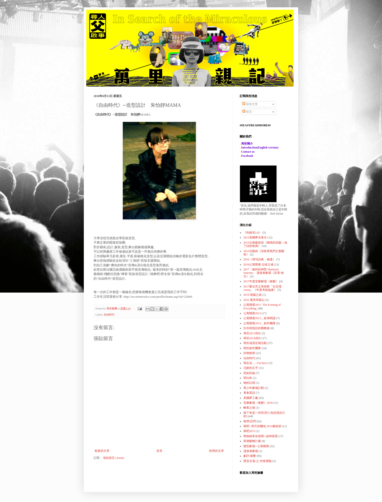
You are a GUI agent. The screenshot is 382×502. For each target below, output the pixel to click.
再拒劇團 (112, 308)
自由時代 (109, 314)
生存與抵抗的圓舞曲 (256, 328)
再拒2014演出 (252, 338)
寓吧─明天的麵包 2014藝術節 (262, 426)
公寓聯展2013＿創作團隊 (259, 323)
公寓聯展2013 (252, 313)
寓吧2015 (249, 431)
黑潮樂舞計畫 (252, 441)
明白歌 (247, 378)
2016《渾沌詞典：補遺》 (259, 259)
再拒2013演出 (252, 333)
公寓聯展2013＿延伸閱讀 (259, 318)
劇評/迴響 (249, 456)
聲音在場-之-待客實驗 (257, 461)
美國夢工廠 (250, 398)
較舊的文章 (216, 451)
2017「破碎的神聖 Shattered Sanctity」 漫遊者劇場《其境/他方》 (263, 273)
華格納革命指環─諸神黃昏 (260, 436)
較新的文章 (102, 451)
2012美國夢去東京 (255, 237)
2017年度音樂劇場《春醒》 (260, 281)
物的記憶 (249, 382)
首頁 (159, 451)
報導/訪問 (249, 421)
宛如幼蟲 (249, 373)
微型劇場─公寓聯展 (256, 446)
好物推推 (249, 353)
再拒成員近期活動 (255, 343)
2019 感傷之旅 (252, 294)
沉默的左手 (250, 368)
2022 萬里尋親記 (254, 300)
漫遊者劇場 (250, 451)
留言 (247, 111)
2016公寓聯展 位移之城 (258, 264)
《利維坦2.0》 (252, 232)
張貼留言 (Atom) (113, 458)
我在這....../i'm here (255, 363)
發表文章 (250, 104)
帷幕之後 (249, 407)
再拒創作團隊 (252, 348)
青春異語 (249, 392)
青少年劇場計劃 (253, 388)
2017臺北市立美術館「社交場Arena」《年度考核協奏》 (262, 288)
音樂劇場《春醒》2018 (258, 402)
